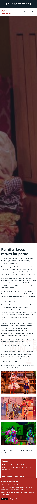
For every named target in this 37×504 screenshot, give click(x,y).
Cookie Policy (5, 495)
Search (25, 12)
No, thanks (14, 499)
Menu (33, 12)
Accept (4, 499)
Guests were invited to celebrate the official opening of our (18, 467)
